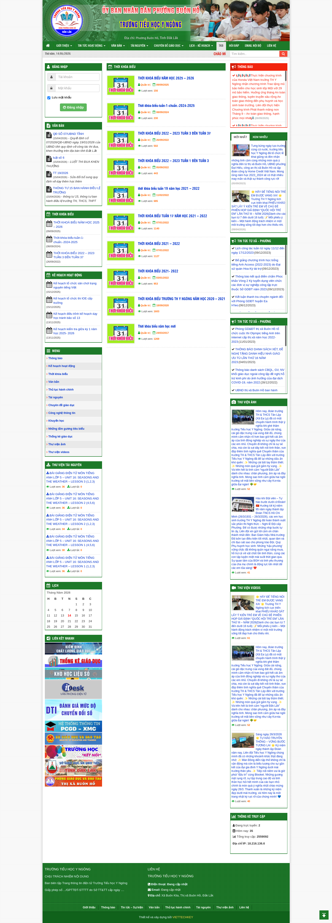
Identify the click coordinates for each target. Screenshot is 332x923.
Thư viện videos (59, 452)
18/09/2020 (162, 305)
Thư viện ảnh (57, 444)
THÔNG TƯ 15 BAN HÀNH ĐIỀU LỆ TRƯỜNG (77, 190)
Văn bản (118, 45)
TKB (221, 45)
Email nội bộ (253, 45)
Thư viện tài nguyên (66, 465)
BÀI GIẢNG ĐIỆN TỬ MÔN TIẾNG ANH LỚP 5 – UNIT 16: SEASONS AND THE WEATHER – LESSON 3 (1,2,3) (72, 477)
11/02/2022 (162, 195)
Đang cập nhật (171, 889)
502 (156, 145)
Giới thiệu (64, 45)
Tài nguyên (139, 45)
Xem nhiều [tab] (260, 137)
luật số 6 (59, 157)
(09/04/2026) (239, 229)
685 (156, 201)
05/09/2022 (162, 167)
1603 (156, 311)
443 (156, 173)
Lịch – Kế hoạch (201, 45)
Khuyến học (56, 420)
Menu (56, 351)
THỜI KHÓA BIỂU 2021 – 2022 (159, 244)
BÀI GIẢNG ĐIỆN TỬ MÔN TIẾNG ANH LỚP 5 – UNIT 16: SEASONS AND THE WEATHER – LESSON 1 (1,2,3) (72, 562)
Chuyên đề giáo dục (169, 45)
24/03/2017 (162, 332)
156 (156, 90)
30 (63, 550)
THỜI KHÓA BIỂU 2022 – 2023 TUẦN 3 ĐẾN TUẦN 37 (174, 133)
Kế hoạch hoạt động (67, 275)
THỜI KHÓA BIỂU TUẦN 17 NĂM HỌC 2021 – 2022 (172, 216)
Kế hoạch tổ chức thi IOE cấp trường (73, 300)
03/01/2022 (162, 277)
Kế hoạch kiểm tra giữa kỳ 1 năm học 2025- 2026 (75, 331)
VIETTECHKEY (183, 917)
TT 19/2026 (60, 173)
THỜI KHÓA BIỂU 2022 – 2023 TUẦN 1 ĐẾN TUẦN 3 (173, 161)
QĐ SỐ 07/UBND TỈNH (68, 134)
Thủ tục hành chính (61, 389)
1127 (156, 256)
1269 (156, 338)
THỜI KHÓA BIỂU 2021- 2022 (158, 271)
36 (63, 486)
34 (63, 529)
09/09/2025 (162, 84)
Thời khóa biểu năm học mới (157, 326)
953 (156, 283)
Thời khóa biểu (124, 67)
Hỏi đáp (234, 45)
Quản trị (145, 84)
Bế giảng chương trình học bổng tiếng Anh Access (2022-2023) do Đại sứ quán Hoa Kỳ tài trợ (256, 264)
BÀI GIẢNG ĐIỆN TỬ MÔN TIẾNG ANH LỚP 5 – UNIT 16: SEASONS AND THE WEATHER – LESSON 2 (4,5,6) (72, 498)
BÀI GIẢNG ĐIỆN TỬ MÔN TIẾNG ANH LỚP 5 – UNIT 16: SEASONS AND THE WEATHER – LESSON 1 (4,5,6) (72, 541)
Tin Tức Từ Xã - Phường (254, 241)
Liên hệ (271, 45)
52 (248, 489)
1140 (156, 228)
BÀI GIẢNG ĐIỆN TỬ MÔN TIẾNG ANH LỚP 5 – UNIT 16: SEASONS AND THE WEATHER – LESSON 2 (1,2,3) (72, 520)
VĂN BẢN (58, 126)
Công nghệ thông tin (62, 413)
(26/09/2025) (262, 118)
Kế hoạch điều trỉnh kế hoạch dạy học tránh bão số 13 (75, 316)
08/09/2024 (162, 112)
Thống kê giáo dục (61, 436)
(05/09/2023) (239, 183)
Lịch (55, 585)
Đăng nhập (60, 67)
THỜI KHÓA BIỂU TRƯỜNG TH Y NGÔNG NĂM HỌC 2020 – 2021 (181, 299)
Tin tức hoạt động (91, 45)
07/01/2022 (162, 222)
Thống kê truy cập (251, 816)
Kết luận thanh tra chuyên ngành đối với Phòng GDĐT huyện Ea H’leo (257, 301)
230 (156, 118)
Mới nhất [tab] (240, 137)
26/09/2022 (162, 139)
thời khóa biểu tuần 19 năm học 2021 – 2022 (169, 188)
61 (248, 638)
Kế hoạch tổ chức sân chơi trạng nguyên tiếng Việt (75, 285)
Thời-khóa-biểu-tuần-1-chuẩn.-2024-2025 (166, 106)
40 (248, 801)
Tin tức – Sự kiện (132, 907)
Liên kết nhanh (63, 638)
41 (248, 572)
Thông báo (55, 358)
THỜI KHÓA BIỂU (63, 214)
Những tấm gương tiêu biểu (66, 428)
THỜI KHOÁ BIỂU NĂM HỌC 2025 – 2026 (166, 78)
